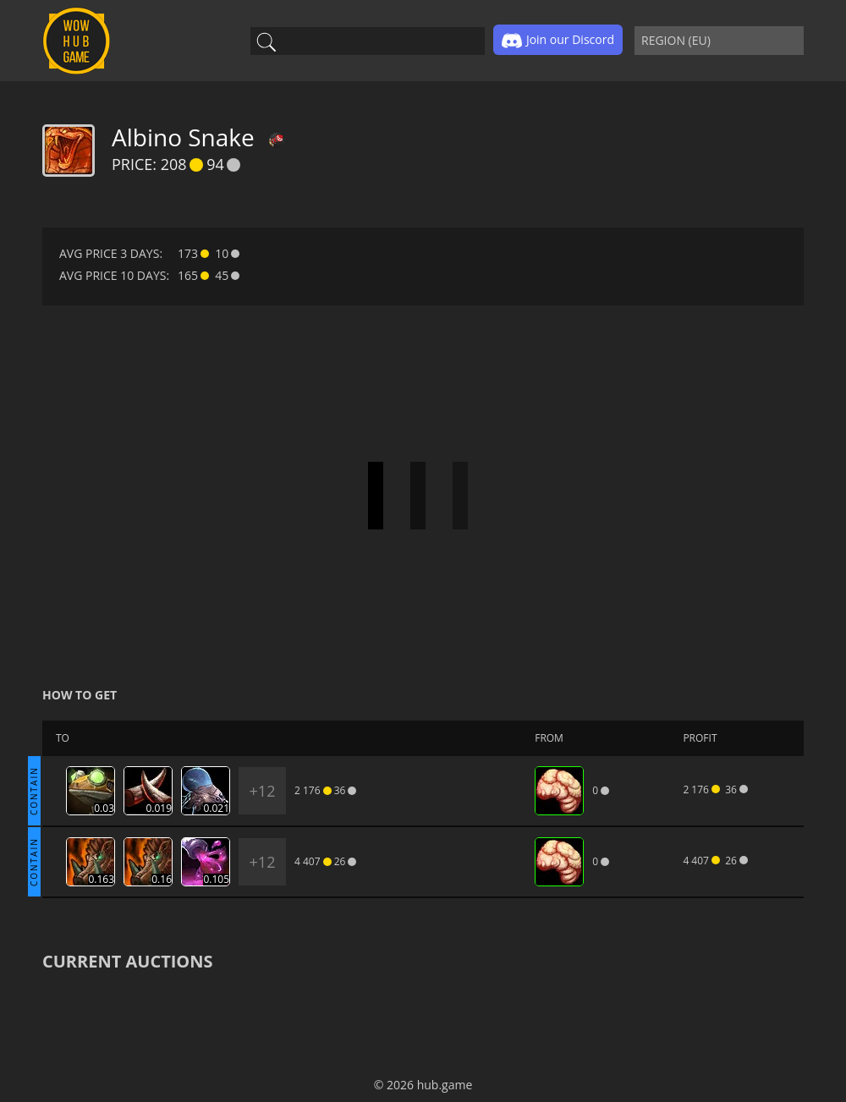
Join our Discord (558, 40)
